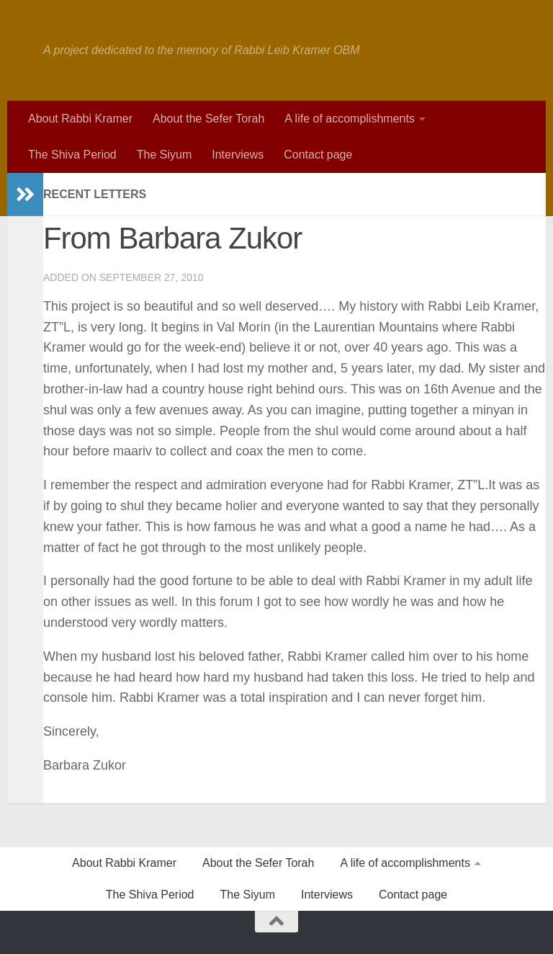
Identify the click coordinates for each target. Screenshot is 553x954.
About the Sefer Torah (208, 118)
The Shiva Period (72, 154)
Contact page (318, 154)
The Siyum (164, 154)
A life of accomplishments (349, 118)
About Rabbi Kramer (80, 118)
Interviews (238, 154)
